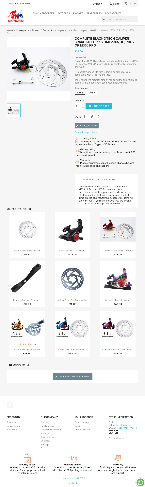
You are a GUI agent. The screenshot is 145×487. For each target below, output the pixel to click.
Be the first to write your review (72, 376)
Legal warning (47, 426)
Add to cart (99, 106)
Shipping (45, 422)
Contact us (46, 440)
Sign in (78, 426)
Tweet (92, 116)
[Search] (119, 19)
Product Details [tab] (106, 179)
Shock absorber (43, 13)
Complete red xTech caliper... (118, 250)
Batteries (63, 13)
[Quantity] (78, 106)
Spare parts (94, 13)
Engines (78, 13)
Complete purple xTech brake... (117, 349)
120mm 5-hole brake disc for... (27, 250)
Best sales (12, 429)
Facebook (10, 405)
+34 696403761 (23, 3)
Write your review (86, 125)
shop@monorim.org (127, 427)
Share (85, 116)
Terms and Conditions (51, 429)
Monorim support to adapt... (27, 300)
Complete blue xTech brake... (72, 349)
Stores (44, 448)
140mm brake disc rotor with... (72, 300)
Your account (84, 417)
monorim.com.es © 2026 (72, 478)
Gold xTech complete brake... (27, 349)
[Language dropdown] (98, 4)
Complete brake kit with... (117, 300)
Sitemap (45, 444)
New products (13, 426)
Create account (82, 429)
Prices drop (12, 422)
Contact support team (86, 132)
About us (45, 433)
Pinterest (99, 116)
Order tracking (82, 422)
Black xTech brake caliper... (72, 250)
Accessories (113, 13)
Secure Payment (49, 437)
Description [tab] (87, 179)
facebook (72, 483)
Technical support (117, 438)
